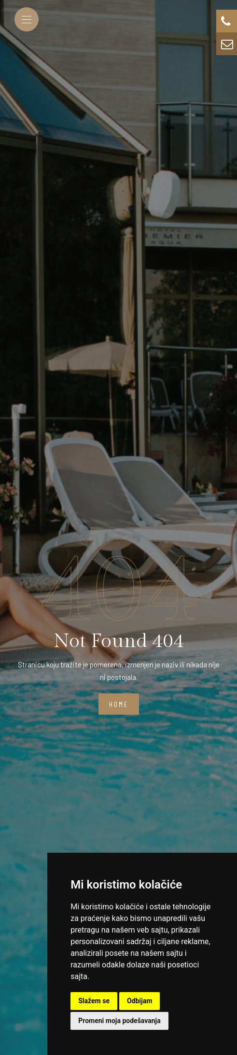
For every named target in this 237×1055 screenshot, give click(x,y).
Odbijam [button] (139, 1001)
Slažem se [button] (94, 1001)
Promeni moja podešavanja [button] (119, 1021)
